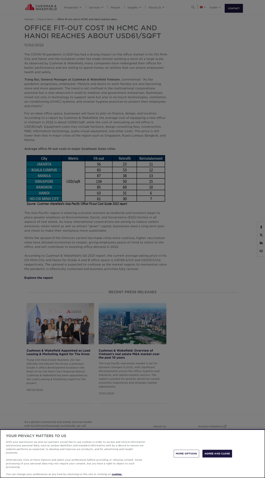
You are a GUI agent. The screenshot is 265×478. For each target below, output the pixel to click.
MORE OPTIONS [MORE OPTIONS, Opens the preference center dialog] (186, 453)
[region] (132, 453)
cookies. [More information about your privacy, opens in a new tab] (117, 474)
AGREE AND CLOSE (217, 453)
